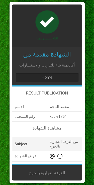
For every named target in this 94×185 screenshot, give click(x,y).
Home (47, 77)
